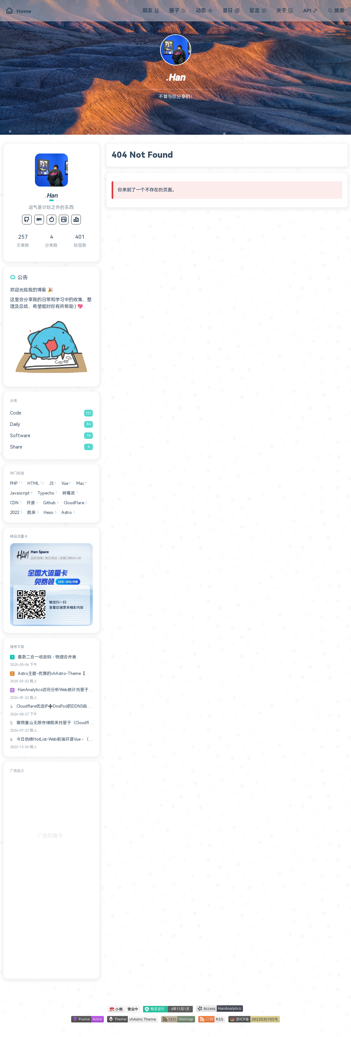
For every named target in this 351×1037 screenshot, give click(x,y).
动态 (204, 10)
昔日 (231, 10)
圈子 (177, 10)
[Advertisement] (51, 875)
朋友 (150, 10)
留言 (257, 10)
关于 (284, 10)
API (310, 10)
